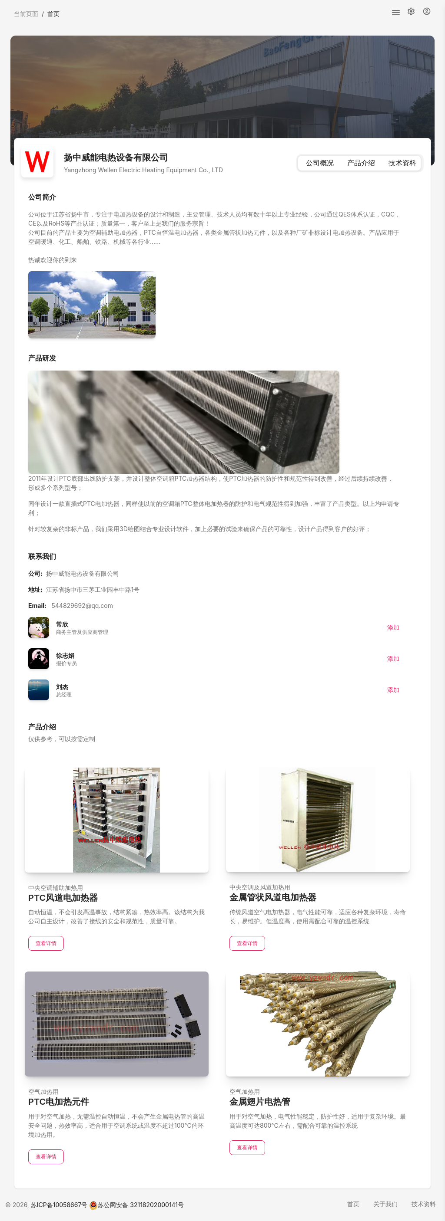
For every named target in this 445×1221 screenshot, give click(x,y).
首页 (353, 1204)
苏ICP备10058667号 (59, 1204)
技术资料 (424, 1204)
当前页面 (26, 13)
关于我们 (385, 1204)
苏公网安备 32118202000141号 (136, 1204)
